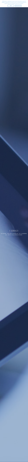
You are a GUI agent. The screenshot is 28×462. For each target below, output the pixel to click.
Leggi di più (18, 5)
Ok (10, 5)
